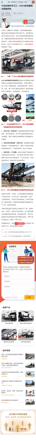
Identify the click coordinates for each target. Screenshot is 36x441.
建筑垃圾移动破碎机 (15, 41)
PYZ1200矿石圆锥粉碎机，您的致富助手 (19, 236)
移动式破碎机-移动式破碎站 (9, 400)
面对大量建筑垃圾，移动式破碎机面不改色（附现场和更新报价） (12, 364)
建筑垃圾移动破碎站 (26, 323)
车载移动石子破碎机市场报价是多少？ (11, 382)
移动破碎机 (29, 44)
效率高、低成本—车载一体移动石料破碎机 (12, 391)
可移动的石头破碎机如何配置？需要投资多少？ (12, 373)
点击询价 (28, 22)
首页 (9, 2)
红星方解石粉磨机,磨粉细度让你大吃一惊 (19, 232)
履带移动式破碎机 (9, 342)
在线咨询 (20, 223)
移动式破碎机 (9, 323)
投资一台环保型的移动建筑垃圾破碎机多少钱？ (12, 355)
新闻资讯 (14, 2)
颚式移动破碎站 (26, 342)
